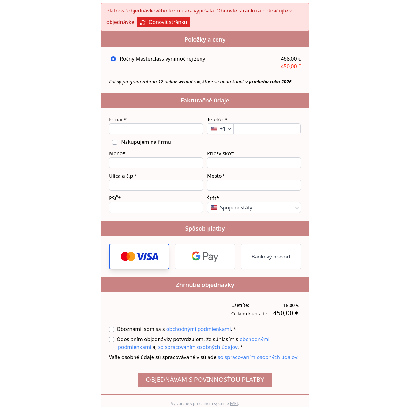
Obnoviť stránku (163, 22)
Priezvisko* (220, 153)
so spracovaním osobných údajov (197, 346)
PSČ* (115, 198)
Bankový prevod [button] (270, 256)
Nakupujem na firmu (145, 141)
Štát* (213, 198)
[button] (139, 256)
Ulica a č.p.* (123, 175)
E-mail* (118, 119)
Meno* (117, 153)
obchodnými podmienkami (198, 328)
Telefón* (217, 119)
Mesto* (216, 175)
